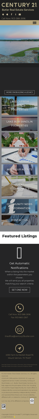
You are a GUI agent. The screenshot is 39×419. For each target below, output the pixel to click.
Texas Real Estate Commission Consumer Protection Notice (17, 366)
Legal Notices (7, 417)
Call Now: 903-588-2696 (13, 18)
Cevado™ (18, 414)
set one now (19, 290)
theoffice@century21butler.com (19, 336)
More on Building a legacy (19, 92)
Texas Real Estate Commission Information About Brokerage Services (19, 364)
